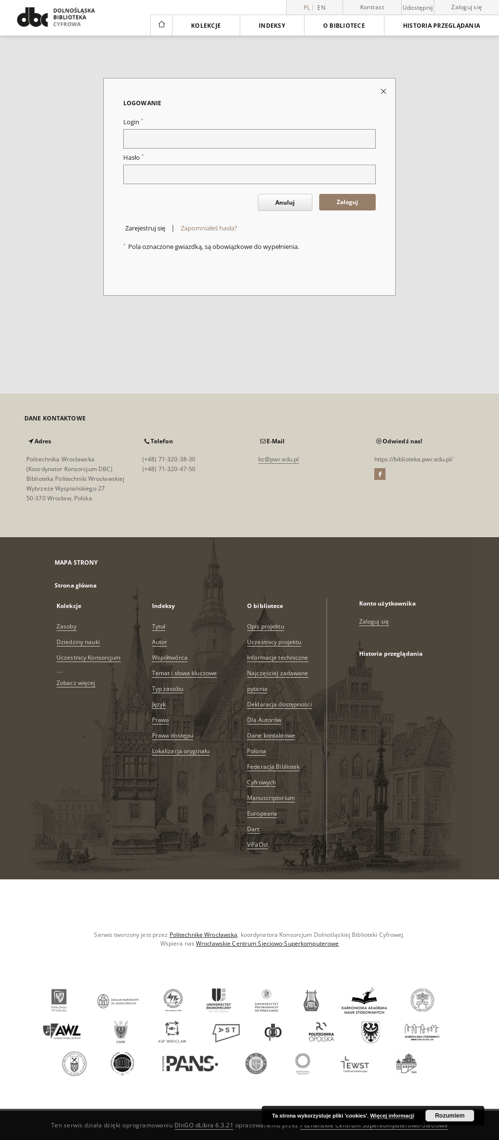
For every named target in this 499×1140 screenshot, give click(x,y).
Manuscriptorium (271, 798)
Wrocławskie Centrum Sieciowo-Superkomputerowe (267, 943)
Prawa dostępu (172, 735)
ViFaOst (257, 844)
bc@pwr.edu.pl (278, 459)
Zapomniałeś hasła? (209, 228)
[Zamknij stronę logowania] (384, 91)
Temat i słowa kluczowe (184, 673)
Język (159, 704)
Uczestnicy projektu (274, 642)
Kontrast (372, 7)
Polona (256, 751)
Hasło (133, 157)
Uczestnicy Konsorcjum (89, 657)
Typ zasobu (167, 688)
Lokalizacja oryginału (181, 751)
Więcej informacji (392, 1116)
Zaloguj (347, 202)
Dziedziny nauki (78, 642)
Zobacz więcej (76, 683)
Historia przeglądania (441, 25)
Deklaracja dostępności (279, 704)
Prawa (161, 720)
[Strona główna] (161, 25)
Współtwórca (170, 657)
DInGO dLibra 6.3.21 (204, 1125)
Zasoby (67, 626)
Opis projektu (265, 626)
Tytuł (159, 626)
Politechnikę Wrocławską (204, 935)
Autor (160, 642)
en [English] (321, 7)
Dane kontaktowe (271, 735)
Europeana (262, 813)
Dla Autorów (264, 720)
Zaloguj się (466, 7)
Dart (253, 829)
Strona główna (76, 585)
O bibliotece (344, 25)
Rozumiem (450, 1115)
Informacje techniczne (277, 657)
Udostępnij (418, 8)
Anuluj (285, 202)
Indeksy (272, 25)
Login (133, 122)
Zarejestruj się (145, 228)
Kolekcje (206, 25)
